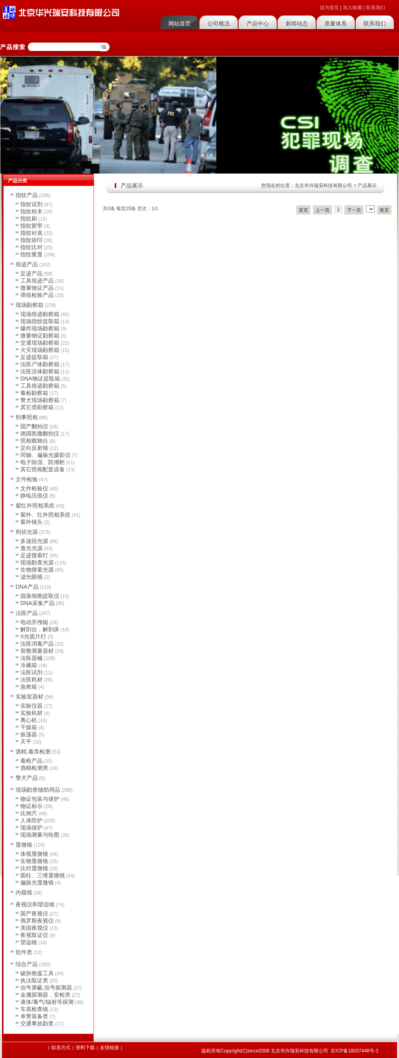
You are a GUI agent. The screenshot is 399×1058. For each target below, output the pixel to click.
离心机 (28, 720)
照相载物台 (34, 440)
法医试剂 (31, 672)
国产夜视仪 (34, 913)
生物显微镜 (34, 861)
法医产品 (27, 613)
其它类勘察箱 (37, 407)
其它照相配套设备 (42, 469)
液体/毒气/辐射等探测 (47, 1002)
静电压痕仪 (34, 495)
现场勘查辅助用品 (38, 790)
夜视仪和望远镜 (35, 904)
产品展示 (367, 185)
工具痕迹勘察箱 (39, 386)
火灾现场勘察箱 (39, 350)
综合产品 (27, 964)
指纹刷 (28, 218)
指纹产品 (27, 195)
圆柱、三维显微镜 (42, 875)
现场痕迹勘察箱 (39, 314)
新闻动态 (297, 23)
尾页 (384, 210)
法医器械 (31, 658)
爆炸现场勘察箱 (39, 328)
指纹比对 (31, 247)
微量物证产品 (37, 288)
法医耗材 (31, 679)
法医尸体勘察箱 (39, 364)
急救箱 (28, 686)
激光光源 (31, 548)
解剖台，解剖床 (39, 629)
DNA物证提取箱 (40, 378)
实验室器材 (29, 696)
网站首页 (179, 23)
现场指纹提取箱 (39, 321)
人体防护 (31, 820)
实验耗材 (31, 713)
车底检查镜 (34, 1009)
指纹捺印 (31, 240)
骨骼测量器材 (37, 651)
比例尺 (28, 813)
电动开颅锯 (34, 622)
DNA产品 (27, 587)
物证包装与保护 (39, 799)
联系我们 (375, 7)
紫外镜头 (31, 522)
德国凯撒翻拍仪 (39, 433)
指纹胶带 (31, 226)
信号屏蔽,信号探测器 (46, 987)
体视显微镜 (34, 854)
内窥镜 (24, 892)
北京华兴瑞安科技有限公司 (323, 185)
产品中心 (257, 23)
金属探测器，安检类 (45, 995)
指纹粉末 (31, 211)
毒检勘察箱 (34, 393)
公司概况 (218, 23)
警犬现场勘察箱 (39, 400)
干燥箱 (28, 727)
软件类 (24, 952)
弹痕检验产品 (37, 295)
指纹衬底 (31, 233)
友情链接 (109, 1047)
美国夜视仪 (34, 928)
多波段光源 (34, 541)
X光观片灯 (33, 636)
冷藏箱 (28, 665)
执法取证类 (34, 980)
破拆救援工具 (37, 973)
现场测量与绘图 (39, 835)
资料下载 (85, 1047)
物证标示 (31, 806)
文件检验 (27, 479)
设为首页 (329, 7)
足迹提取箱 (34, 357)
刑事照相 (27, 417)
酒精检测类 (34, 768)
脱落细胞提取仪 (39, 596)
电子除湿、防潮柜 (42, 462)
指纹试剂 (31, 204)
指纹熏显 (31, 254)
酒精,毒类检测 (33, 751)
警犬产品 (27, 778)
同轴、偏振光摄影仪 (45, 455)
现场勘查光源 (37, 562)
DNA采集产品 (37, 603)
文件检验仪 (34, 488)
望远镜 (28, 942)
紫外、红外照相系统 (45, 514)
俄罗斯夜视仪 (37, 920)
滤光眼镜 (31, 577)
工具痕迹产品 (37, 280)
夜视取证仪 (34, 935)
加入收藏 (352, 7)
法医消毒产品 (37, 643)
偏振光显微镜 (37, 882)
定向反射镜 (34, 448)
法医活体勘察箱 (39, 371)
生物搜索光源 (37, 569)
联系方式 (60, 1047)
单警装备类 (34, 1016)
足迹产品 (31, 273)
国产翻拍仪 (34, 426)
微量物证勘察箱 (39, 335)
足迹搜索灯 (34, 555)
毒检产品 (31, 760)
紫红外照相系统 (35, 505)
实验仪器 (31, 706)
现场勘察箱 (29, 305)
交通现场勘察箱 (39, 343)
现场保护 (31, 827)
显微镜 (24, 844)
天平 (25, 741)
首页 (303, 210)
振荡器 (28, 734)
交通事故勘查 (37, 1023)
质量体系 (336, 23)
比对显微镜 (34, 868)
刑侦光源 (27, 532)
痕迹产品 (27, 264)
